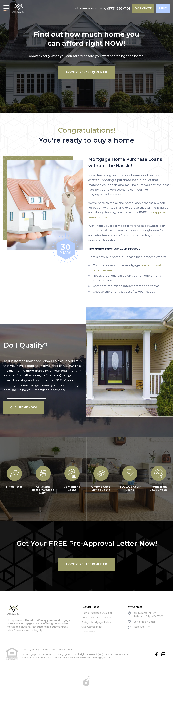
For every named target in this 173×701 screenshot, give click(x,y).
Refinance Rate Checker (96, 617)
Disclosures (88, 631)
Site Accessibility (91, 626)
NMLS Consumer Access (58, 649)
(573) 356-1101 (118, 8)
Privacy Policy (30, 649)
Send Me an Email (144, 621)
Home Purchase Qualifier (96, 612)
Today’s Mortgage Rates (96, 622)
